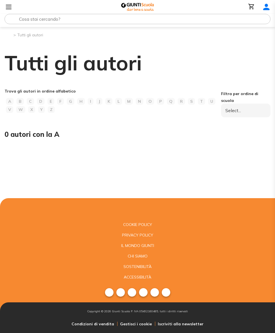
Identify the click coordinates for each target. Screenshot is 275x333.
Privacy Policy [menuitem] (137, 235)
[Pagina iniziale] (8, 34)
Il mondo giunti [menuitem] (137, 245)
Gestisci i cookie (136, 323)
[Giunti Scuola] (137, 7)
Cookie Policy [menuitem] (137, 224)
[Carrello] (251, 7)
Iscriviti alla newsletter (180, 323)
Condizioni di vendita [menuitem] (93, 323)
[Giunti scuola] (137, 208)
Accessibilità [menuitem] (137, 277)
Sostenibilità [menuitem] (137, 266)
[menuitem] (109, 292)
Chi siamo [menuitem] (138, 256)
